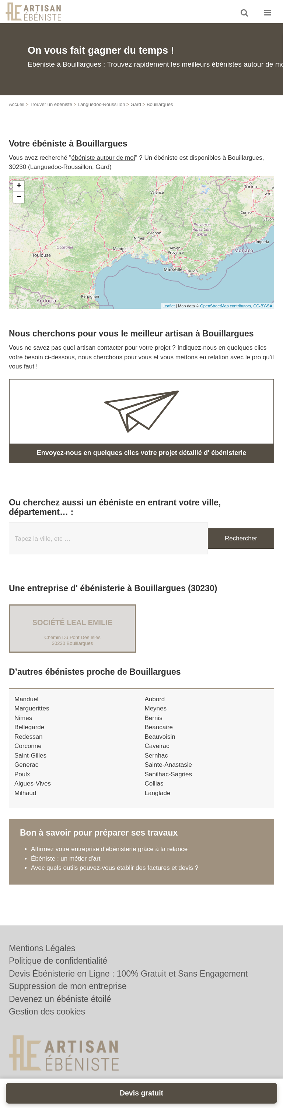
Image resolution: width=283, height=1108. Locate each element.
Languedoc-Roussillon (101, 104)
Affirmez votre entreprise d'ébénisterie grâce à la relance (109, 849)
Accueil (16, 104)
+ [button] (19, 186)
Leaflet (169, 306)
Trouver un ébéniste (51, 104)
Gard (135, 104)
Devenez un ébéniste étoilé (60, 999)
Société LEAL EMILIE (72, 622)
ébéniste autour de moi (103, 157)
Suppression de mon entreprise (68, 986)
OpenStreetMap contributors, (226, 306)
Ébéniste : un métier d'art (65, 858)
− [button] (19, 197)
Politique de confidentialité (58, 961)
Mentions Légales (42, 948)
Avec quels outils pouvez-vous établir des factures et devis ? (114, 867)
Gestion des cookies (47, 1011)
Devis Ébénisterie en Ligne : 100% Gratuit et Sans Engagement (128, 973)
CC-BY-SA (262, 306)
